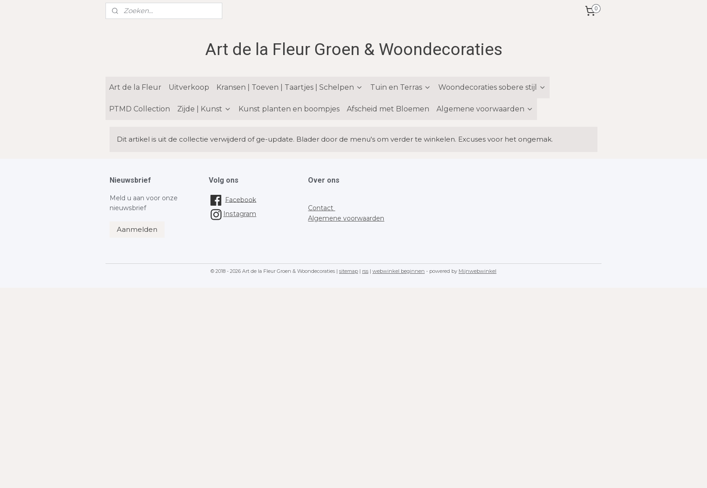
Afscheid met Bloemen (388, 109)
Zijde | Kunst (204, 109)
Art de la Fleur (135, 87)
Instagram (232, 214)
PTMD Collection (139, 109)
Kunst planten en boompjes (289, 109)
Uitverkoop (189, 87)
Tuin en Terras (400, 87)
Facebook (240, 199)
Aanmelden (137, 229)
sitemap (348, 271)
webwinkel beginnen (398, 271)
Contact (321, 208)
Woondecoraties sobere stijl (492, 87)
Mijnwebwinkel (477, 271)
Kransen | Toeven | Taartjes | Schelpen (289, 87)
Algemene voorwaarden (484, 109)
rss (365, 271)
